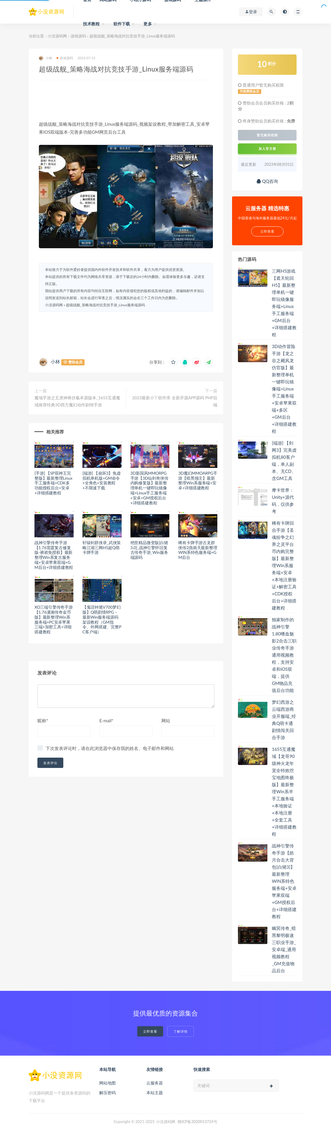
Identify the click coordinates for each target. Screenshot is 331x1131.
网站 (165, 720)
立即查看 (150, 1031)
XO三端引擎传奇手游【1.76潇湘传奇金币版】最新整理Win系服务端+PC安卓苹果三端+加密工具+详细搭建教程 (53, 619)
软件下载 (121, 23)
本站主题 (154, 1092)
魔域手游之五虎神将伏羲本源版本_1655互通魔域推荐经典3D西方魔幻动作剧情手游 (77, 401)
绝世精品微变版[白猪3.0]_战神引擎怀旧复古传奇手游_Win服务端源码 (149, 550)
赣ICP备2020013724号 (197, 1121)
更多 (147, 23)
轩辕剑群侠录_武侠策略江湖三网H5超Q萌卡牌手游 (101, 547)
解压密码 (107, 1092)
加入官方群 (267, 148)
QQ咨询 (267, 181)
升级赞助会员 (249, 91)
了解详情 (180, 1031)
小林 (45, 58)
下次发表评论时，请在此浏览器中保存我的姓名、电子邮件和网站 (110, 748)
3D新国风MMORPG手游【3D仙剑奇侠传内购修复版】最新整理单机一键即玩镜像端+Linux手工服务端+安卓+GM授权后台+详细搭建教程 (149, 488)
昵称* (42, 720)
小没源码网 (57, 36)
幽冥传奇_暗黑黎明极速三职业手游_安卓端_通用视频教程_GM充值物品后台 (284, 949)
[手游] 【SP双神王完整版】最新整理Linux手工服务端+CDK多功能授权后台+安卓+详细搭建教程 (53, 483)
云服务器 (154, 1082)
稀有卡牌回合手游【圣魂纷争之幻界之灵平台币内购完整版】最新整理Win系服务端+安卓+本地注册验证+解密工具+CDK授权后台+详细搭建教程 (284, 565)
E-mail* (106, 720)
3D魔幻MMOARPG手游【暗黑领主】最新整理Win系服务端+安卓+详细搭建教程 (197, 480)
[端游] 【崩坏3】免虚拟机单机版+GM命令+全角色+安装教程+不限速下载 (101, 480)
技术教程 (91, 23)
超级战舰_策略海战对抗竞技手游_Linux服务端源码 (105, 305)
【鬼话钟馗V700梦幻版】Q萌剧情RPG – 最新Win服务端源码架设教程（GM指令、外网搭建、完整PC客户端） (101, 619)
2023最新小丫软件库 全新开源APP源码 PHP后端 (174, 401)
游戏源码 (78, 36)
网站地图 (107, 1082)
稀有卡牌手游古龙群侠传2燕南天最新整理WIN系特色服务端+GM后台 (197, 550)
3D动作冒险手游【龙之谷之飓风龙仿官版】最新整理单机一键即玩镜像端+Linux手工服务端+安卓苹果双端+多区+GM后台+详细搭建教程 (284, 389)
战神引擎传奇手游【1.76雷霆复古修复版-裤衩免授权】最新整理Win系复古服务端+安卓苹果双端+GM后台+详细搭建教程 (53, 555)
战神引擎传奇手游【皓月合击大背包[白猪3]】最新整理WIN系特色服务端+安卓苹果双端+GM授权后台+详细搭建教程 (284, 881)
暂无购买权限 (267, 135)
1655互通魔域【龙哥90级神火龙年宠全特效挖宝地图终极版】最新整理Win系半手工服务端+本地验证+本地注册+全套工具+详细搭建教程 (284, 791)
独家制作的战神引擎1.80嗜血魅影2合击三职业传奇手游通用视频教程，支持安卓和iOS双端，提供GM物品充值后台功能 (284, 655)
